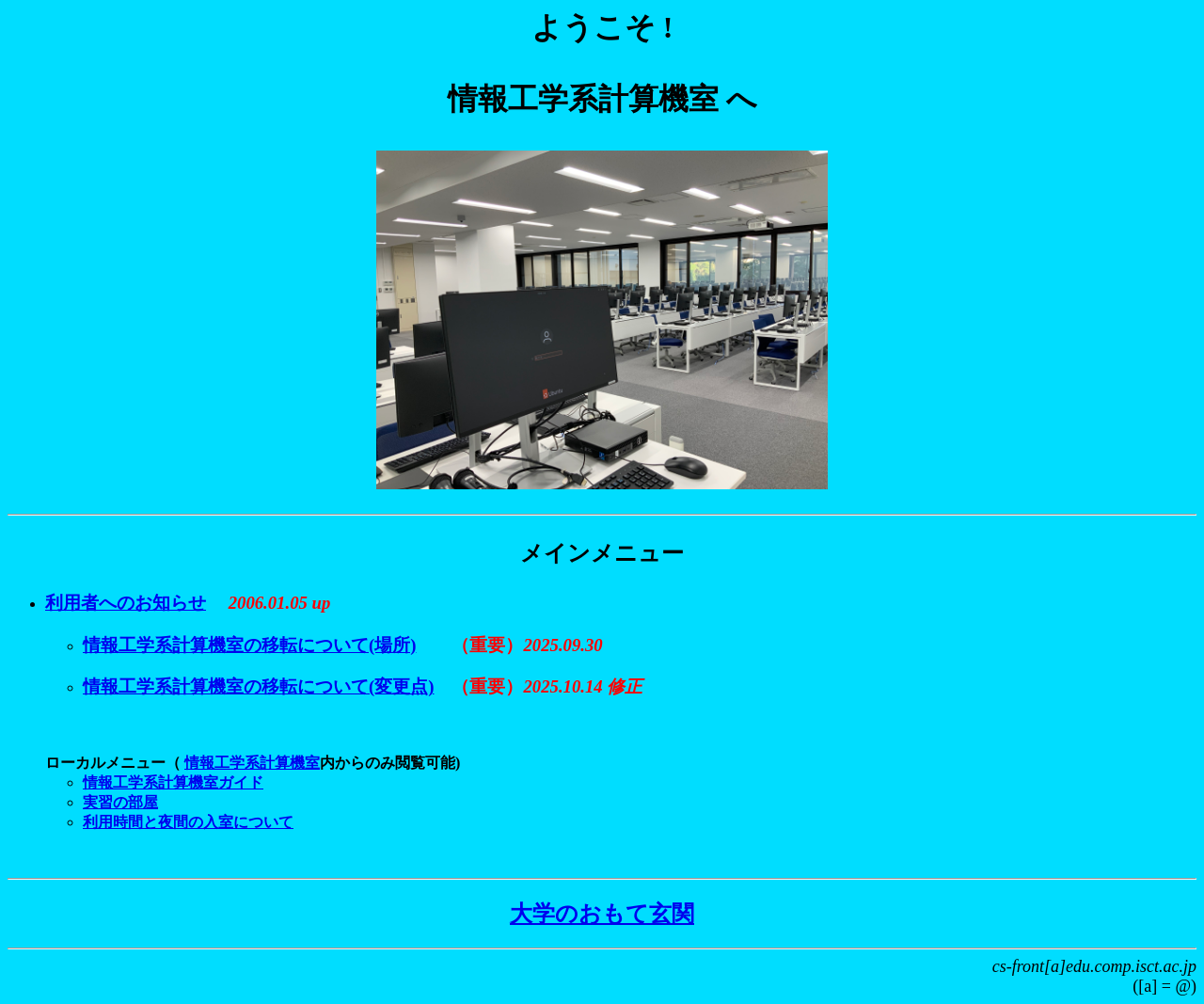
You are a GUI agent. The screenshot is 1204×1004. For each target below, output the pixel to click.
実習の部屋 (120, 802)
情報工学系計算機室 (252, 763)
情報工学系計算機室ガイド (173, 782)
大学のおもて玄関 (602, 913)
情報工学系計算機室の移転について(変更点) (258, 686)
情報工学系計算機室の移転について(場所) (249, 645)
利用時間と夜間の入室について (188, 822)
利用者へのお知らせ (125, 603)
